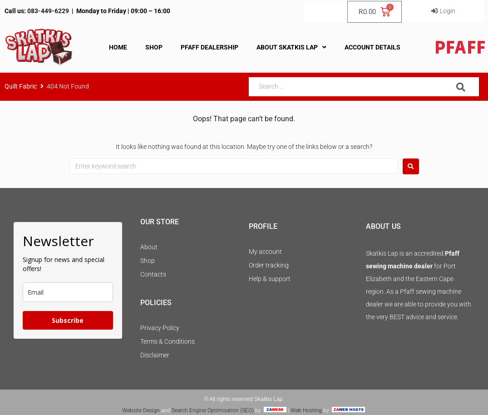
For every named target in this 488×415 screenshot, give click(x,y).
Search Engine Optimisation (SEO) (213, 410)
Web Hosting (306, 410)
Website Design (141, 410)
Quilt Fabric (21, 86)
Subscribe (68, 320)
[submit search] (461, 87)
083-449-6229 (47, 11)
